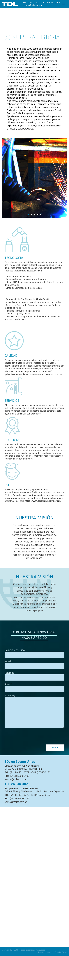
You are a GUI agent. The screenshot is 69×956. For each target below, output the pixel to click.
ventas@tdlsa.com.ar (32, 5)
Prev (8, 179)
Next (61, 179)
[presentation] (41, 738)
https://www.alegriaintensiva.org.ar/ (43, 501)
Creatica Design (61, 952)
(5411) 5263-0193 (51, 3)
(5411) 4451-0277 (32, 3)
